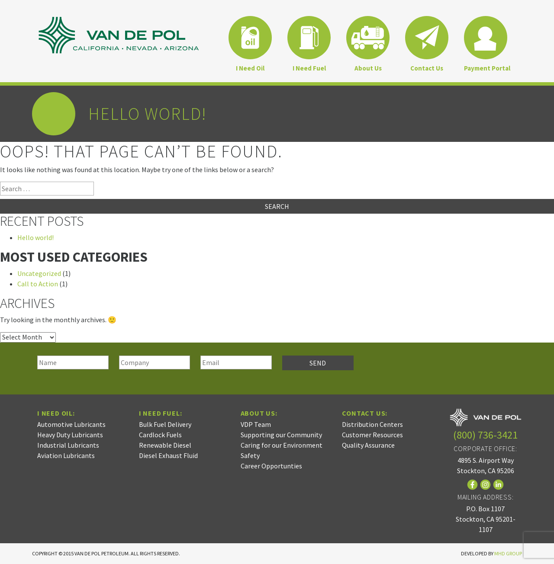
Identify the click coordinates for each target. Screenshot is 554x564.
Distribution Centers (372, 424)
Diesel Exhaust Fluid (168, 455)
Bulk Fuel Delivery (165, 424)
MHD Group (508, 553)
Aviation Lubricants (66, 455)
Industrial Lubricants (68, 445)
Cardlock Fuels (160, 434)
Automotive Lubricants (71, 424)
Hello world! (35, 237)
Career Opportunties (271, 465)
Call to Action (37, 283)
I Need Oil (250, 68)
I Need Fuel (309, 68)
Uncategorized (39, 273)
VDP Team (256, 424)
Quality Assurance (368, 445)
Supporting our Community (281, 434)
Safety (250, 455)
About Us (368, 68)
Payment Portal (487, 68)
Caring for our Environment (281, 445)
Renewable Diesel (165, 445)
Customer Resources (372, 434)
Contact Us (426, 68)
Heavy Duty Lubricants (70, 434)
